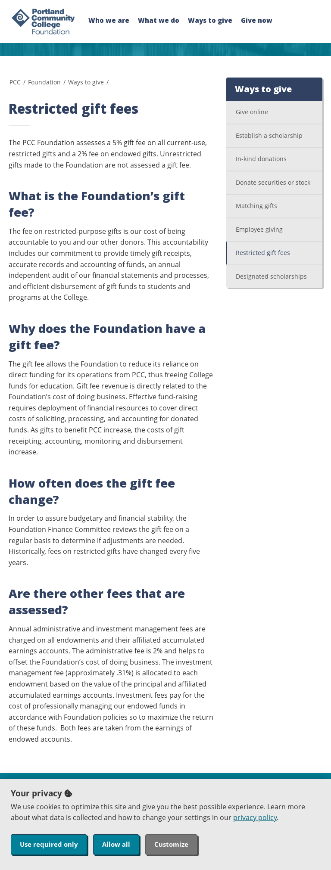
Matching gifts (256, 206)
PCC (15, 82)
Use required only (49, 844)
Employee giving (259, 229)
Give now (256, 20)
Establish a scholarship (269, 135)
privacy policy (255, 817)
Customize (171, 844)
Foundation (44, 82)
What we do (158, 20)
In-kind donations (261, 159)
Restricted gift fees (263, 253)
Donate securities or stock (273, 182)
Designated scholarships (271, 276)
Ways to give (210, 20)
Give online (252, 112)
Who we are (108, 20)
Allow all (116, 844)
